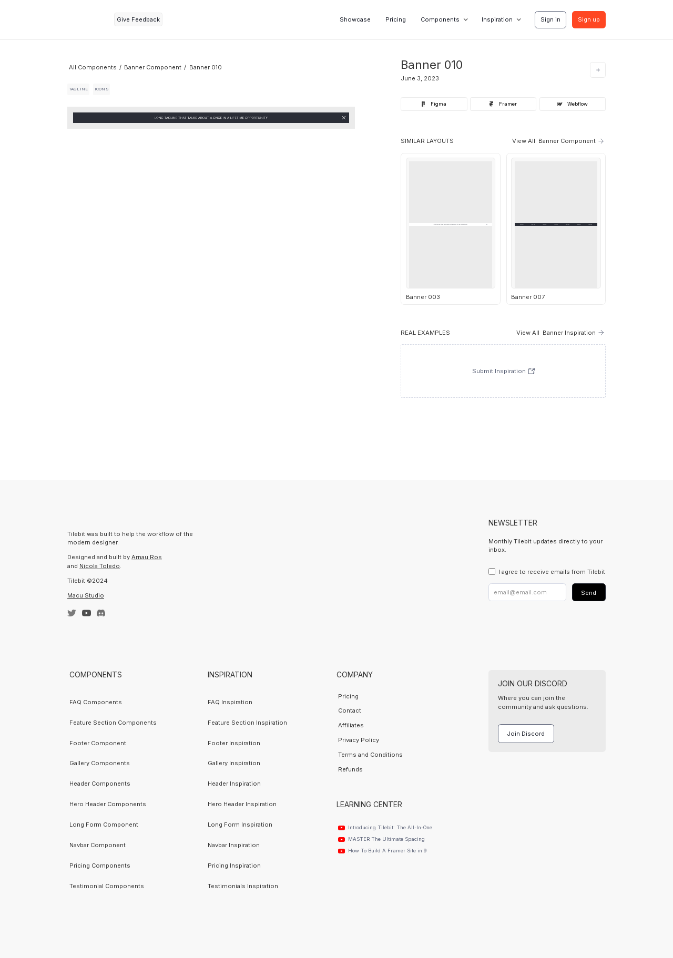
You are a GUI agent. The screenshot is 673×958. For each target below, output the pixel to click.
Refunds (350, 769)
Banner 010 (205, 67)
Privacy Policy (358, 740)
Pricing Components (99, 865)
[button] (443, 19)
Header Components (99, 783)
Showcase (355, 19)
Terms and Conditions (370, 754)
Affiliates (351, 725)
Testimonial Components (106, 886)
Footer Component (97, 743)
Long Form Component (103, 824)
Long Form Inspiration (240, 824)
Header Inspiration (234, 783)
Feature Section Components (113, 722)
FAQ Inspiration (230, 702)
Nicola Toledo (99, 566)
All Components (93, 67)
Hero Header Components (107, 804)
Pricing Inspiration (234, 865)
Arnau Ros (146, 557)
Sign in (550, 19)
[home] (87, 19)
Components (440, 19)
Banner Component (152, 67)
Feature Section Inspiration (247, 722)
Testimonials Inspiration (243, 886)
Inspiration (497, 19)
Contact (349, 710)
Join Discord (526, 733)
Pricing (395, 19)
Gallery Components (99, 763)
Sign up (589, 19)
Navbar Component (97, 845)
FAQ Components (95, 702)
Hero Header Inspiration (242, 804)
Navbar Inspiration (234, 845)
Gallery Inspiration (234, 763)
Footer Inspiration (234, 743)
